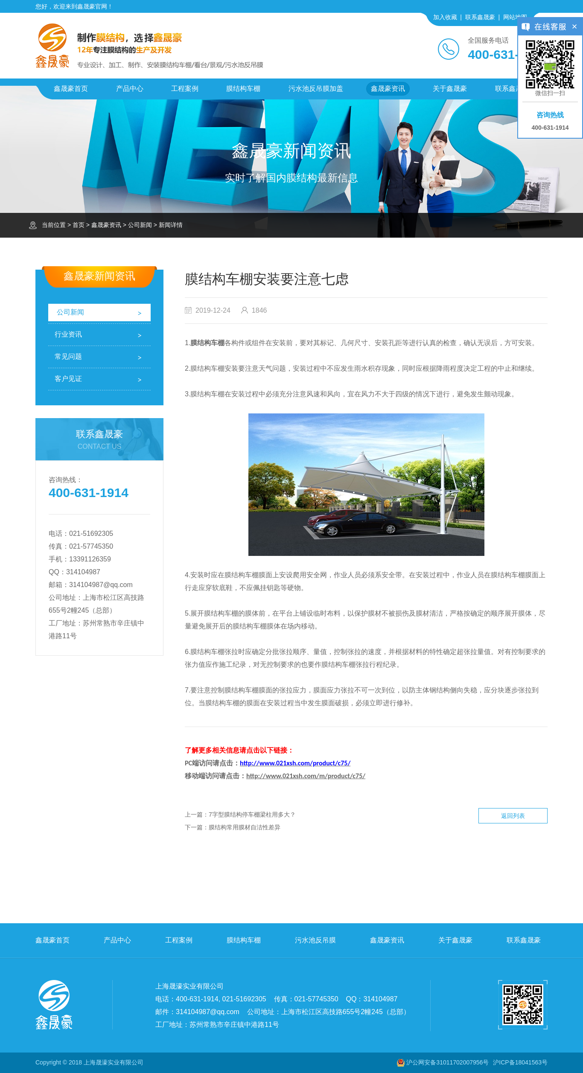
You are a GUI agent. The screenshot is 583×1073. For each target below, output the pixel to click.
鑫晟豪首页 (71, 88)
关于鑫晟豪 (450, 88)
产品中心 (129, 88)
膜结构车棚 (243, 88)
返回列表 (513, 815)
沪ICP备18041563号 (520, 1062)
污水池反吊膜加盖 (316, 88)
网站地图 (515, 17)
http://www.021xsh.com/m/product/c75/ (305, 776)
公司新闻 (140, 224)
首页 (79, 224)
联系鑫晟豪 (480, 17)
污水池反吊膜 (315, 940)
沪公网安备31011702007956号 (447, 1062)
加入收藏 (445, 17)
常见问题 (68, 356)
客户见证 (68, 378)
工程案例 (184, 88)
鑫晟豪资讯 (388, 88)
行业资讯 (68, 334)
